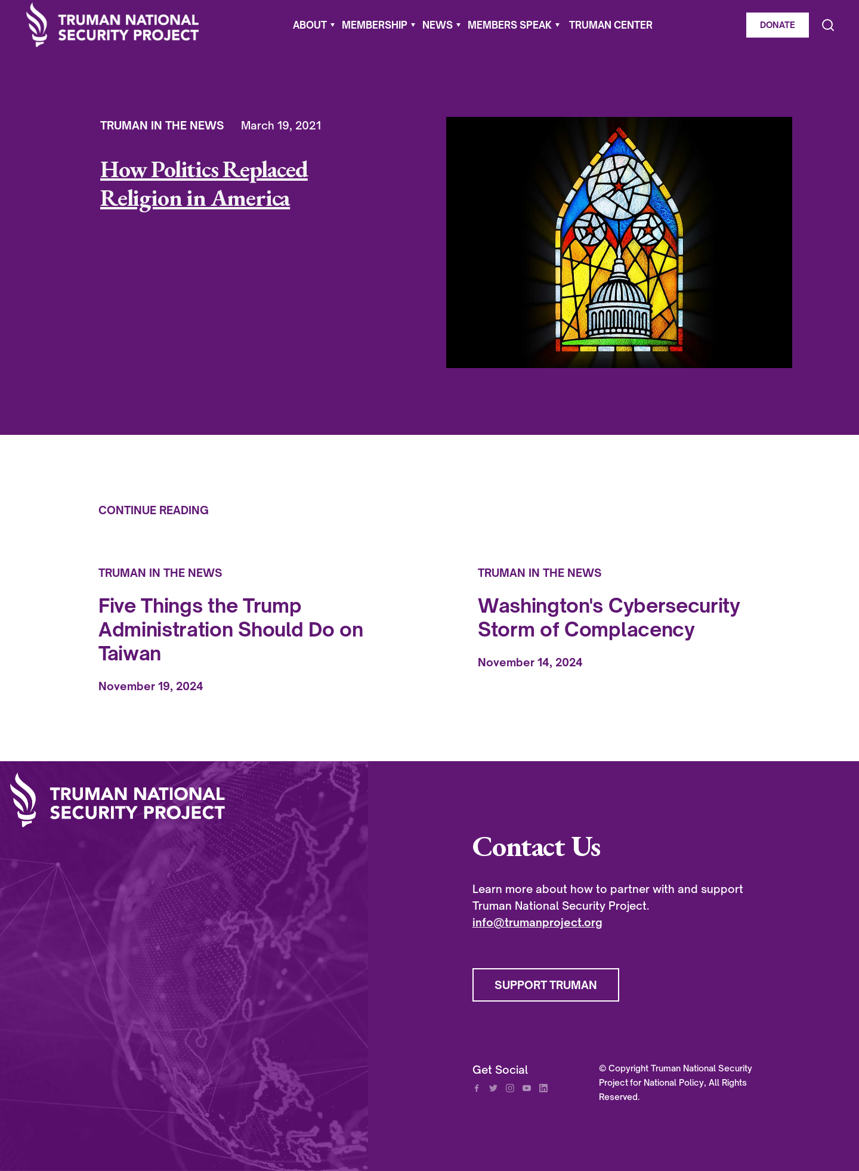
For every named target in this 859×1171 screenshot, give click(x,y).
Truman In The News (162, 125)
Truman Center (611, 25)
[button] (314, 25)
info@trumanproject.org (537, 922)
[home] (113, 25)
